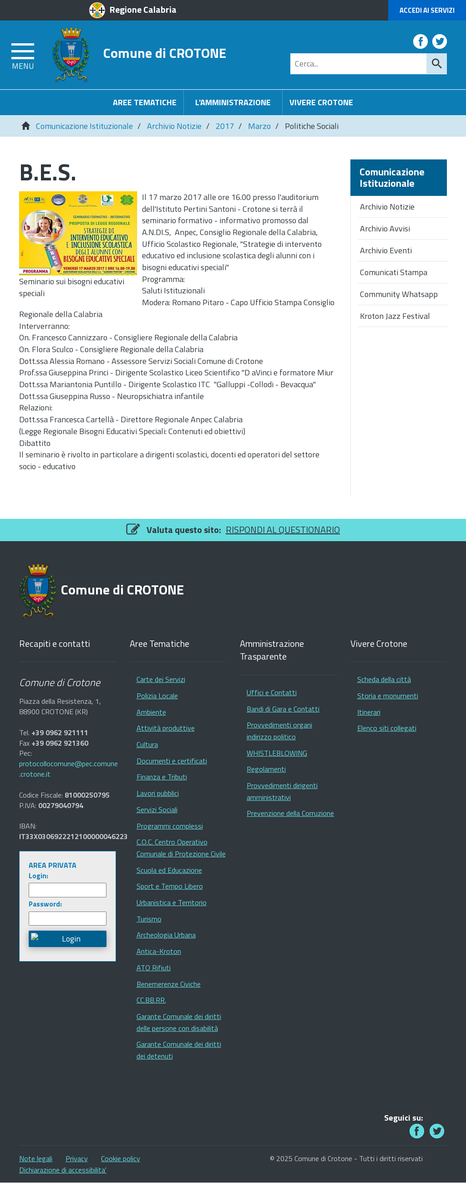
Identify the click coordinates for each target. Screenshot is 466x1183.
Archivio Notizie (174, 126)
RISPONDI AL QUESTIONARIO (283, 529)
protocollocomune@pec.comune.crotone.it (68, 768)
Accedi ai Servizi (427, 10)
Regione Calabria (143, 9)
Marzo (259, 126)
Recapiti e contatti (54, 643)
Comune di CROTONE (164, 52)
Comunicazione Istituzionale (84, 126)
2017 (225, 126)
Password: (45, 904)
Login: (38, 876)
